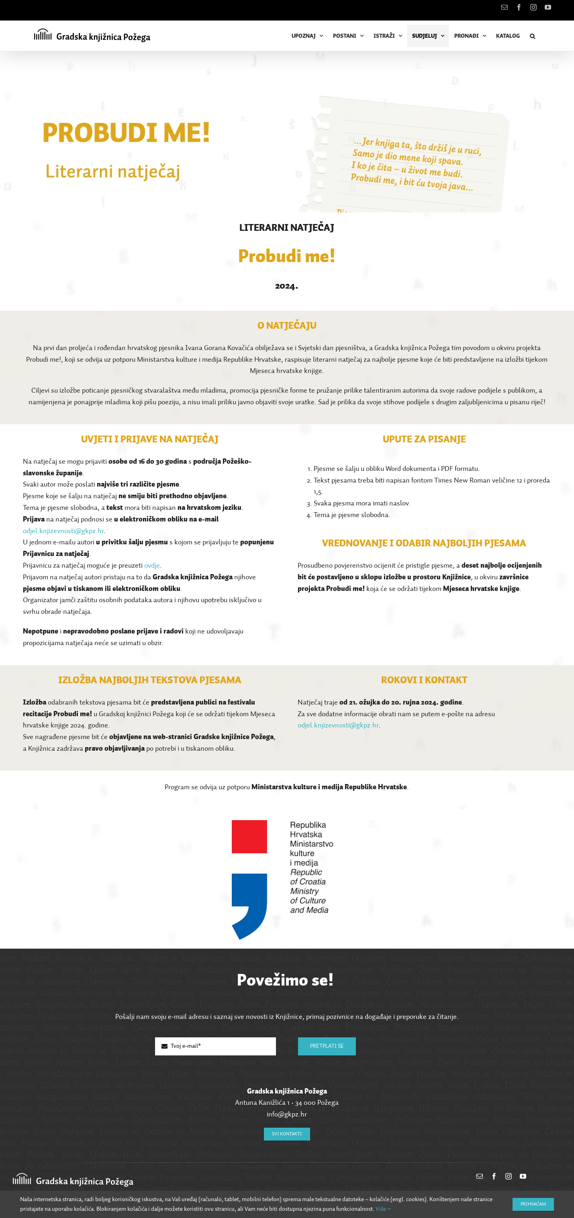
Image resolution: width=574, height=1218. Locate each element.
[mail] (479, 1176)
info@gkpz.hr (287, 1114)
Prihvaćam (533, 1204)
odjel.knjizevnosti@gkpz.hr (63, 531)
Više (383, 1209)
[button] (532, 36)
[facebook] (494, 1176)
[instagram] (508, 1176)
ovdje (152, 565)
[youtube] (523, 1176)
